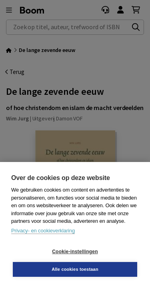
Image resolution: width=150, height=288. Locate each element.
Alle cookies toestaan (75, 269)
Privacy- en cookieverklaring (43, 231)
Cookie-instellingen (75, 251)
